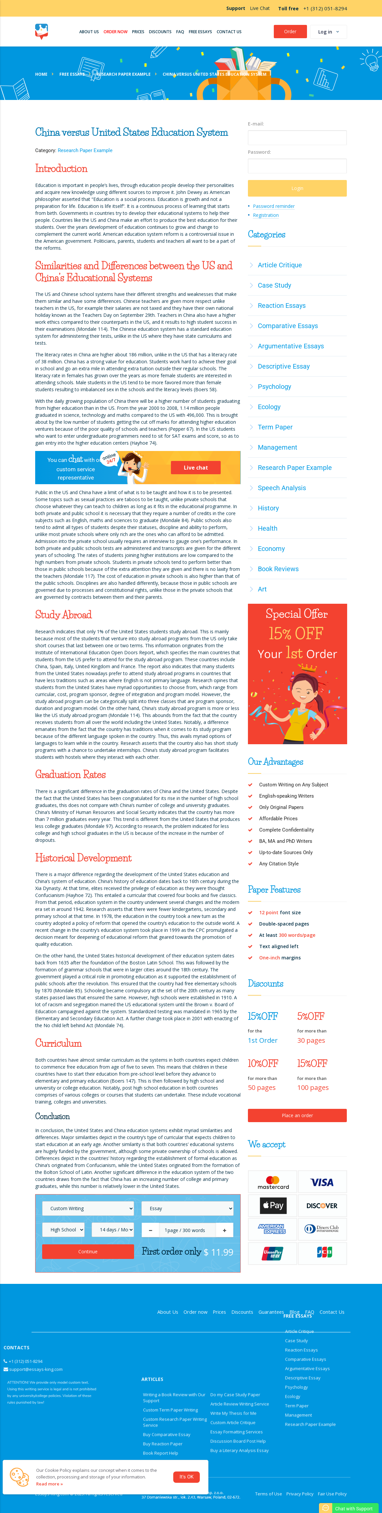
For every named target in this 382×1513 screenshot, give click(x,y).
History (268, 508)
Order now (195, 1312)
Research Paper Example (85, 150)
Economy (271, 549)
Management (277, 447)
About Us (167, 1312)
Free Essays (200, 32)
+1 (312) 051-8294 (325, 8)
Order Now (115, 32)
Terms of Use (268, 1494)
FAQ (180, 32)
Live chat (196, 467)
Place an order (297, 1115)
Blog (294, 1312)
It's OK (186, 1477)
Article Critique (280, 265)
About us (89, 32)
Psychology (274, 387)
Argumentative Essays (291, 346)
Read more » (49, 1484)
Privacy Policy (300, 1494)
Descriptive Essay (284, 366)
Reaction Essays (282, 306)
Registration (266, 215)
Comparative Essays (288, 326)
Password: (259, 152)
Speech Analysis (282, 488)
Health (267, 528)
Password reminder (274, 206)
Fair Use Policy (332, 1494)
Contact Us (229, 32)
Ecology (269, 407)
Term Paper (275, 427)
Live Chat (260, 8)
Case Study (274, 285)
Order (290, 31)
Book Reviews (278, 569)
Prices (138, 32)
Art (262, 589)
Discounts (160, 32)
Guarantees (271, 1312)
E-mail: (256, 124)
